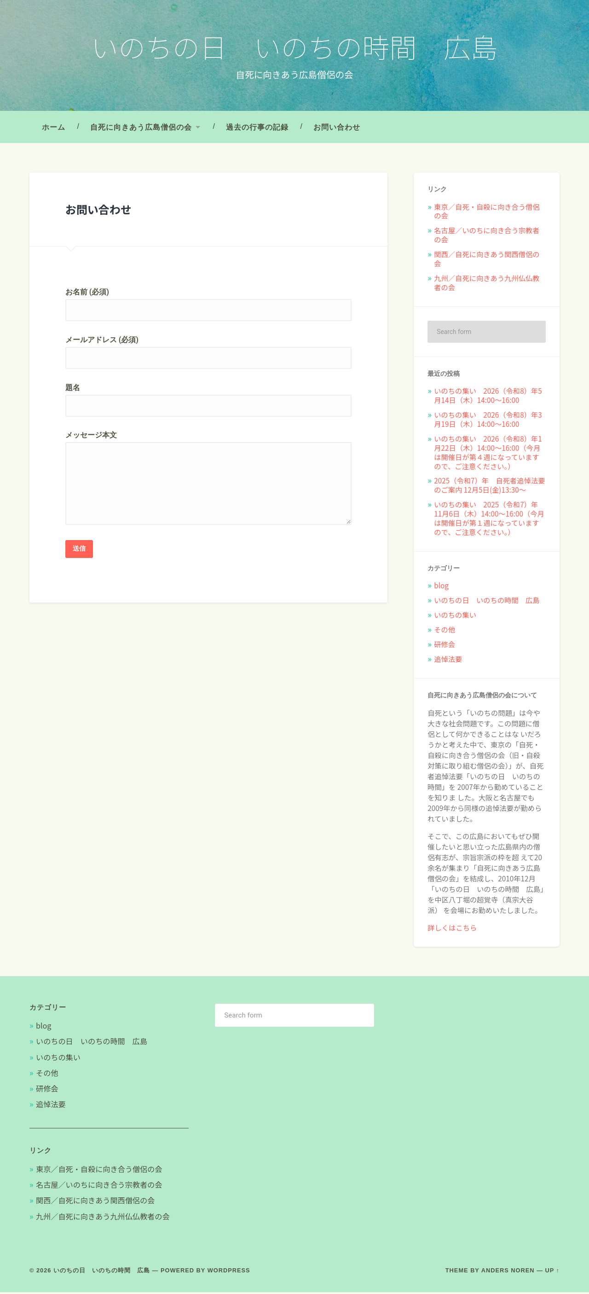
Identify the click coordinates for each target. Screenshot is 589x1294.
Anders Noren (508, 1272)
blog (441, 587)
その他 (444, 631)
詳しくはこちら (452, 929)
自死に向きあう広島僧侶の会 (141, 129)
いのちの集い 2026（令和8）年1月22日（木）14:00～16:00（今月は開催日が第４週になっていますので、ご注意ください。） (488, 454)
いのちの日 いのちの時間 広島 (294, 47)
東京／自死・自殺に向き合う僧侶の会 (486, 213)
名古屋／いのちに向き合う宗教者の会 (486, 236)
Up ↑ (552, 1272)
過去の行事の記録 (257, 129)
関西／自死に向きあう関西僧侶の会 (486, 260)
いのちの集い (455, 616)
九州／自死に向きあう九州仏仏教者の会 (486, 284)
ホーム (53, 129)
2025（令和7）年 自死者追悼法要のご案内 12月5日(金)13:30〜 (489, 487)
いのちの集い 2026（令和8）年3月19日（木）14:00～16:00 (488, 421)
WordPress (229, 1272)
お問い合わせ (336, 129)
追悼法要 (448, 661)
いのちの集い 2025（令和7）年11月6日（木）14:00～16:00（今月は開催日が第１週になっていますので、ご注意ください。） (489, 520)
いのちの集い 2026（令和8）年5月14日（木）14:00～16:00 (488, 397)
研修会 (444, 646)
